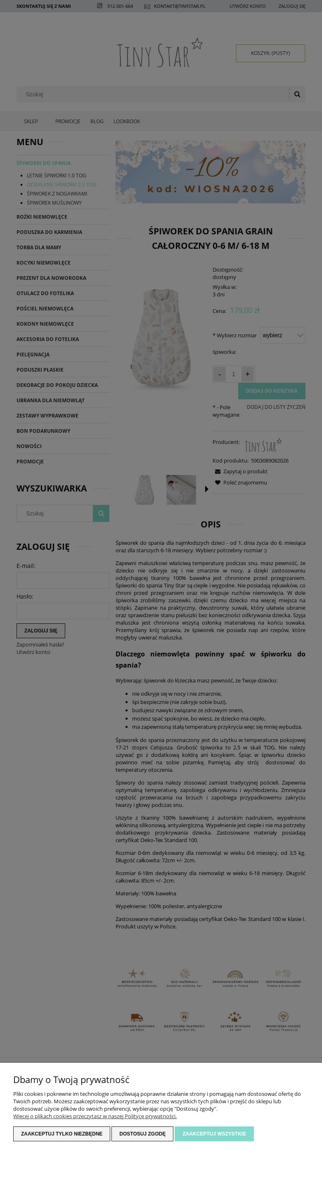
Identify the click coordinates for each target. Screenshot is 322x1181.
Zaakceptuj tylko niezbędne (61, 1134)
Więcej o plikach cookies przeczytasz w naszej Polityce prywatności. (95, 1116)
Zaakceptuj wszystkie (214, 1134)
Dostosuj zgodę (142, 1134)
